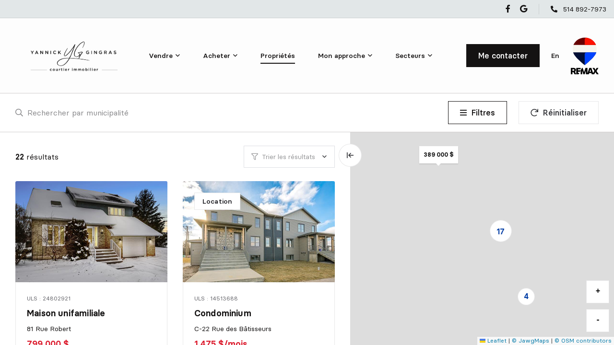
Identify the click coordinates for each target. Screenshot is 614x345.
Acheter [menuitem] (216, 55)
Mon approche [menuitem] (341, 55)
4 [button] (526, 296)
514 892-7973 (584, 9)
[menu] (164, 55)
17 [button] (500, 231)
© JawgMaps (530, 340)
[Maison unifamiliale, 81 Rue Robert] (92, 231)
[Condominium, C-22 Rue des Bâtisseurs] (259, 231)
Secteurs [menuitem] (410, 55)
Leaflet (493, 340)
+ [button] (598, 291)
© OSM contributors (583, 340)
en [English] (555, 55)
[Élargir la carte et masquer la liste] (350, 155)
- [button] (598, 320)
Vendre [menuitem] (161, 55)
